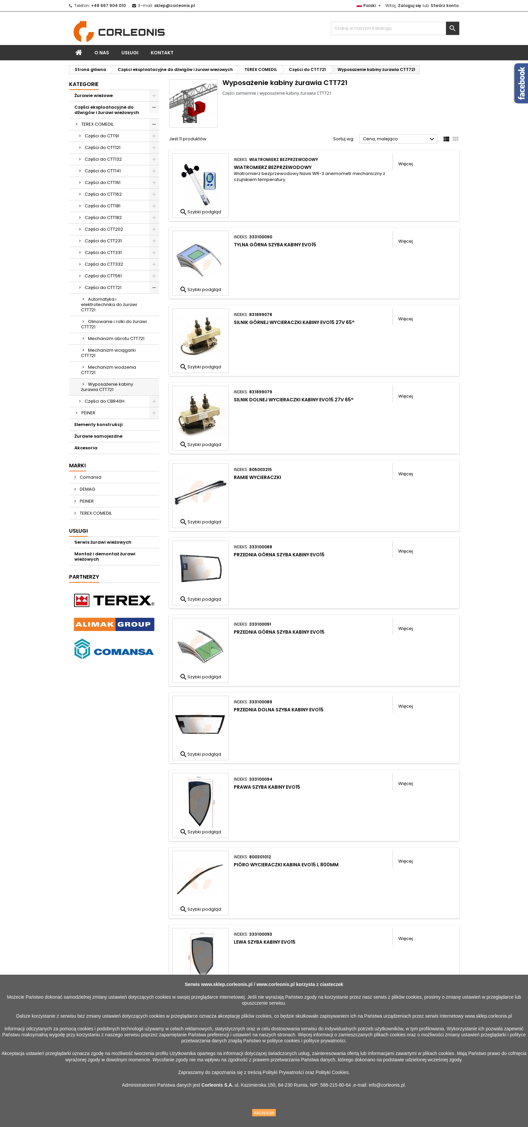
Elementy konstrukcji (98, 424)
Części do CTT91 (102, 136)
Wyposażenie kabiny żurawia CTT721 (107, 387)
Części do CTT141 (103, 171)
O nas (101, 52)
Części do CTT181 (102, 206)
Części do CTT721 (103, 287)
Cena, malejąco (399, 139)
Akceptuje (264, 1112)
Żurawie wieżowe (93, 95)
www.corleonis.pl (275, 984)
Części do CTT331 (103, 252)
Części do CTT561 (103, 276)
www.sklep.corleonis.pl (226, 984)
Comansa (90, 477)
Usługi (129, 52)
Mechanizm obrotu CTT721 (116, 338)
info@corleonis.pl (387, 1085)
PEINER (88, 413)
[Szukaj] (395, 28)
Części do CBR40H (104, 401)
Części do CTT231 (103, 241)
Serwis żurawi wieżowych (102, 542)
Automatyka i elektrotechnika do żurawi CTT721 (109, 304)
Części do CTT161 (102, 182)
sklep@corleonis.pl (174, 5)
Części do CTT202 (104, 229)
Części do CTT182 (103, 217)
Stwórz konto (445, 5)
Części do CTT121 (102, 147)
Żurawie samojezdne (98, 436)
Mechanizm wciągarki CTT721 (108, 353)
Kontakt (162, 52)
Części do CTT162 (103, 194)
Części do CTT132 (103, 159)
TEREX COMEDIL (97, 124)
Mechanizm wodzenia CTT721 (108, 370)
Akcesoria (85, 448)
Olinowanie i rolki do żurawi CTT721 (114, 324)
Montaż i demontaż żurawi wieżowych (104, 556)
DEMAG (87, 489)
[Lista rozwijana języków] (370, 5)
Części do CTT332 (104, 264)
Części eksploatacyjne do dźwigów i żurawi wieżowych (106, 110)
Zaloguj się (409, 5)
